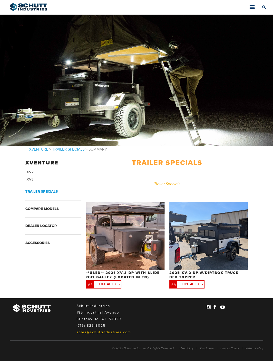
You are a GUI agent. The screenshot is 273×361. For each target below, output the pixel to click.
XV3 (30, 179)
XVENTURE (38, 149)
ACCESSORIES (37, 243)
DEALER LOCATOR (41, 226)
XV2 (30, 172)
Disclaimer (207, 348)
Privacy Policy (229, 348)
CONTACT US (108, 284)
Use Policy (186, 348)
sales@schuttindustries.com (104, 332)
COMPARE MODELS (42, 209)
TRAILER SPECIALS (68, 149)
